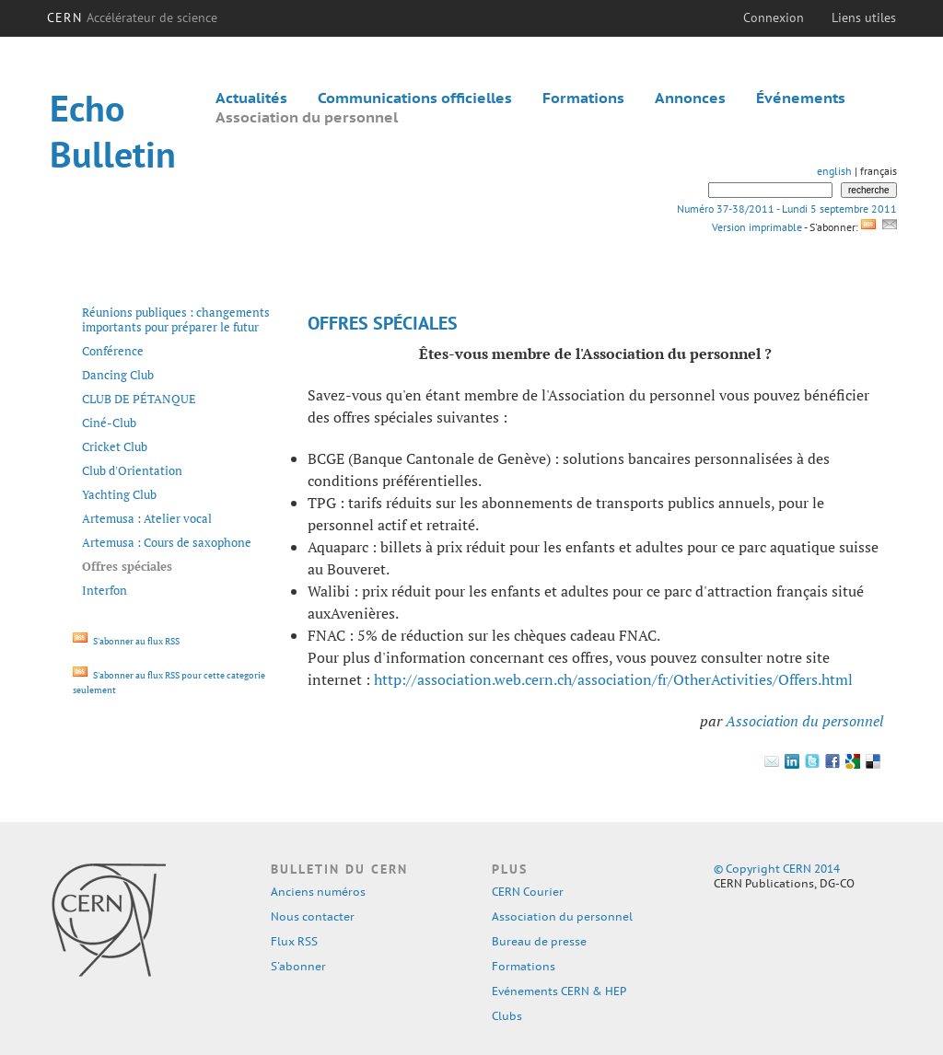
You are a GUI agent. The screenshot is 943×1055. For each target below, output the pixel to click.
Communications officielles (415, 97)
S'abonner (298, 966)
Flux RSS (294, 941)
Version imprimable (756, 227)
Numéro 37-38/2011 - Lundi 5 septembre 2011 (787, 208)
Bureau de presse (539, 941)
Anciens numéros (318, 891)
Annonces (690, 97)
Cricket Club (114, 446)
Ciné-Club (109, 422)
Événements (800, 97)
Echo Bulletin (113, 131)
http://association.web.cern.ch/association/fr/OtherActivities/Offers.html (613, 679)
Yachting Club (119, 494)
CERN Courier (528, 891)
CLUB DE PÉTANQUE (139, 398)
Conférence (113, 350)
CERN (132, 17)
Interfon (104, 590)
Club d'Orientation (132, 470)
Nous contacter (313, 916)
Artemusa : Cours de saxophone (166, 542)
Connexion (773, 17)
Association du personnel (306, 117)
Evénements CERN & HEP (559, 991)
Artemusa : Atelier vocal (147, 518)
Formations (583, 97)
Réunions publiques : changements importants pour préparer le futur (176, 319)
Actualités (251, 97)
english (834, 171)
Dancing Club (118, 374)
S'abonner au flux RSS (126, 641)
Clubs (507, 1016)
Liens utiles (864, 17)
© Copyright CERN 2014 (777, 868)
